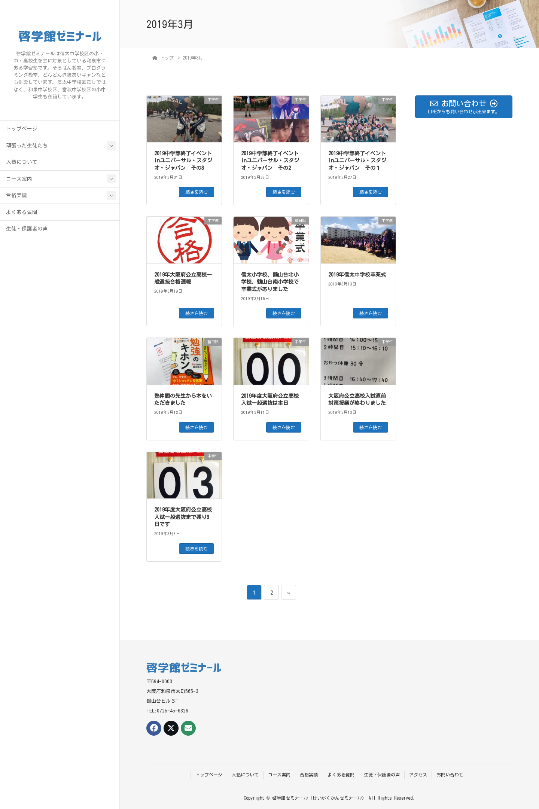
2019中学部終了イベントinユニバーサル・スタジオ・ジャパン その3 (183, 161)
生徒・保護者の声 (27, 228)
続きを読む (196, 192)
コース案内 (19, 178)
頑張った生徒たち (27, 145)
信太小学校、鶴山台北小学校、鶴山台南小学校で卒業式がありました (270, 282)
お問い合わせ (449, 774)
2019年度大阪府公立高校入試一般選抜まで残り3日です (183, 517)
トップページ (21, 128)
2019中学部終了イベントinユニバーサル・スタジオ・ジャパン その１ (357, 161)
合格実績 (16, 195)
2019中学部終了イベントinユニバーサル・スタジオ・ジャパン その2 (270, 161)
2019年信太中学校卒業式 (357, 274)
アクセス (418, 774)
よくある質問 (21, 212)
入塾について (21, 162)
